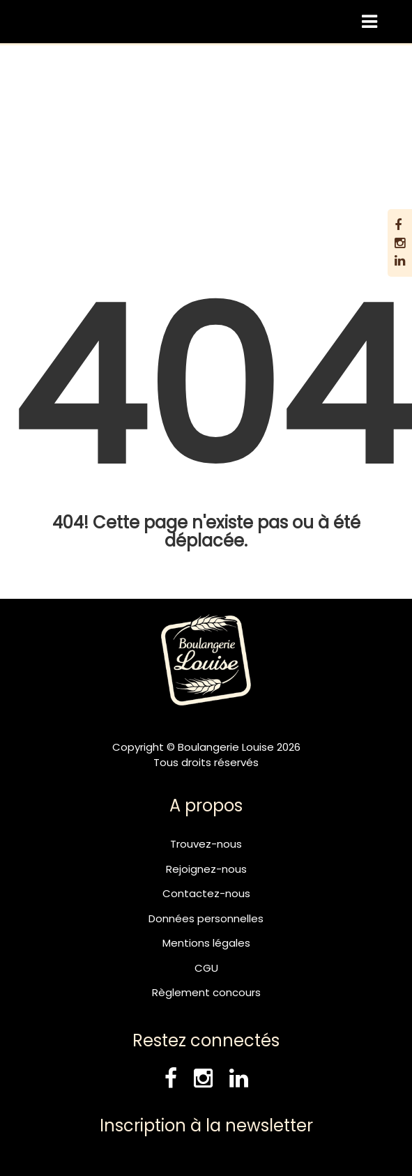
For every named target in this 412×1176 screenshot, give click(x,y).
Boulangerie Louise (138, 121)
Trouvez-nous (206, 844)
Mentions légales (206, 943)
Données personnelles (206, 918)
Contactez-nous (206, 893)
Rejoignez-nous (206, 869)
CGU (206, 968)
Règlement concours (206, 992)
